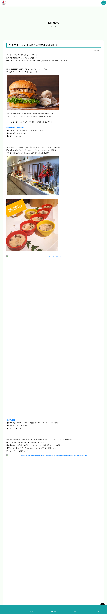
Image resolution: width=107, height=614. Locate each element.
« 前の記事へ (11, 498)
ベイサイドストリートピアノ (90, 550)
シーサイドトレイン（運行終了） (91, 556)
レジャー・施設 (62, 565)
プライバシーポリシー (99, 594)
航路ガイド (85, 565)
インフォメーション (63, 571)
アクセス (75, 611)
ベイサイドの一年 (87, 559)
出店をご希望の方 (87, 574)
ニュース (60, 553)
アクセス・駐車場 (63, 574)
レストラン (61, 559)
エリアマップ (61, 568)
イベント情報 (61, 556)
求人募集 (84, 568)
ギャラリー (85, 578)
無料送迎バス (85, 553)
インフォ (96, 611)
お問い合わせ (87, 594)
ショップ (60, 562)
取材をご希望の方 (87, 571)
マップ (32, 611)
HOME (59, 550)
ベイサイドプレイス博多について (65, 594)
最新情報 (53, 611)
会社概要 (79, 594)
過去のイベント (86, 562)
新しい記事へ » (95, 498)
